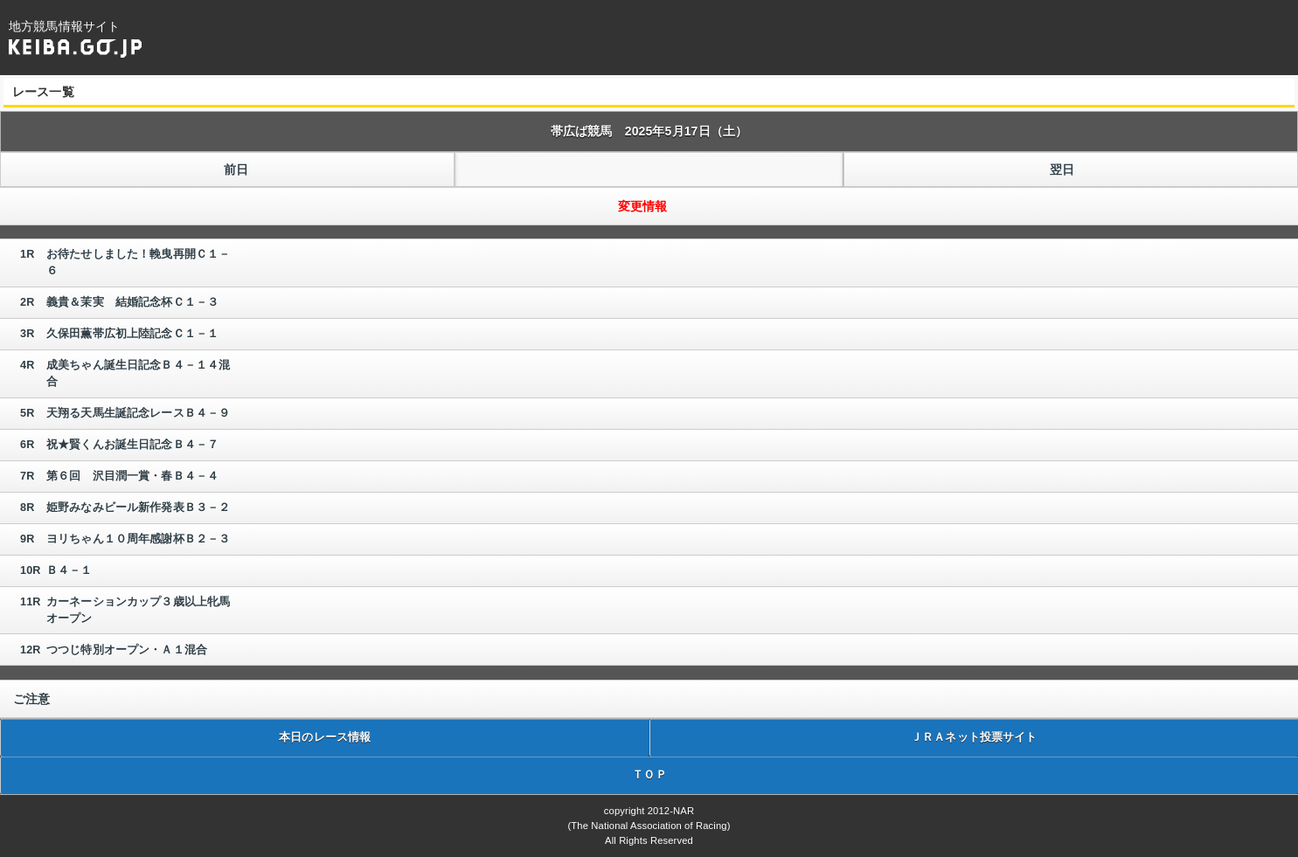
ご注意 (31, 699)
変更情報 (643, 206)
